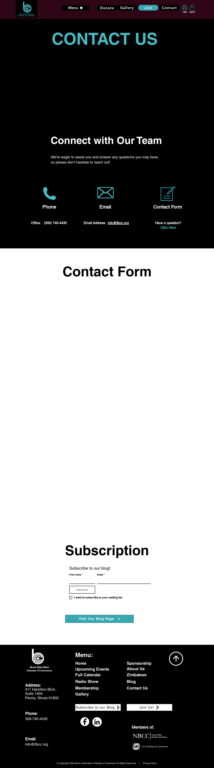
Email (101, 574)
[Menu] (75, 8)
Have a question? (168, 223)
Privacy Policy (150, 763)
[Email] (123, 581)
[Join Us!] (149, 707)
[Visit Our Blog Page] (99, 619)
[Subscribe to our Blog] (98, 707)
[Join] (148, 8)
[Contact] (169, 8)
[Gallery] (127, 8)
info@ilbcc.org (118, 223)
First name (76, 574)
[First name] (81, 581)
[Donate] (107, 8)
